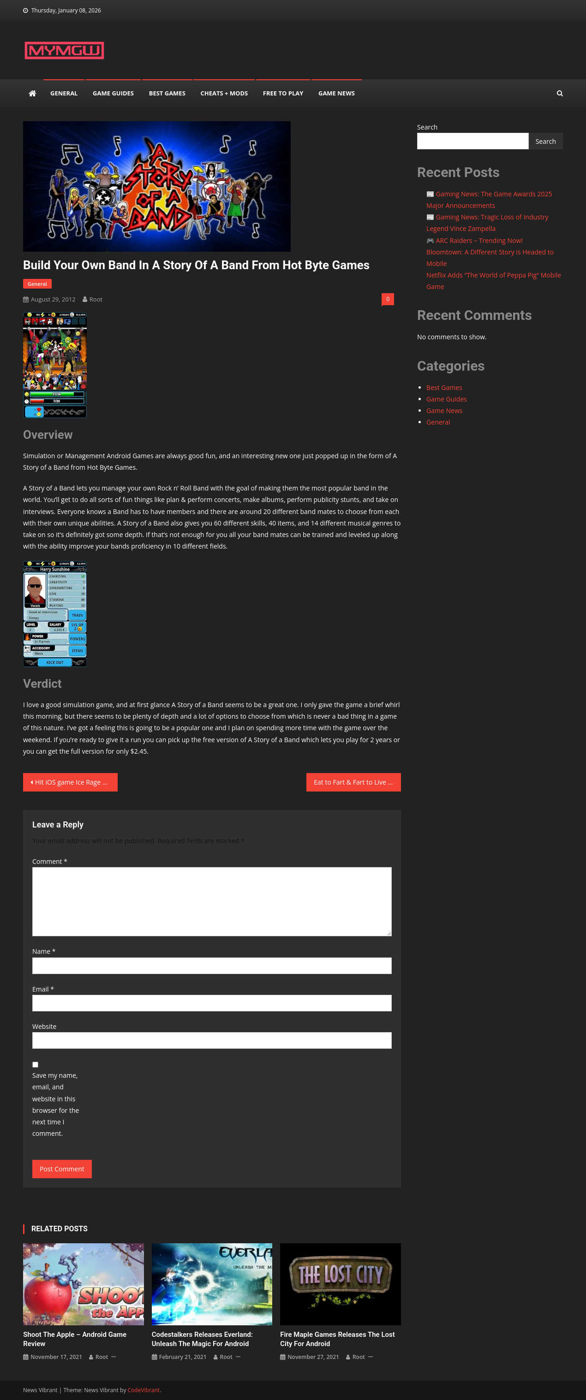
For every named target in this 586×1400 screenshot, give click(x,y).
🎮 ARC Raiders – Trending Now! (474, 240)
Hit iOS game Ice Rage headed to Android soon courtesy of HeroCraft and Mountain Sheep (76, 782)
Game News (336, 93)
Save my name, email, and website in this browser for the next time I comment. (55, 1104)
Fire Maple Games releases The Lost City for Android (337, 1339)
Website (44, 1026)
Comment (49, 861)
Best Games (167, 93)
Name (44, 951)
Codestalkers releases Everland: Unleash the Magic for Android (202, 1339)
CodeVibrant (144, 1390)
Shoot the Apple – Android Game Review (74, 1339)
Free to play (283, 93)
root (96, 299)
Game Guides (113, 93)
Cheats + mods (224, 93)
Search (427, 127)
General (64, 93)
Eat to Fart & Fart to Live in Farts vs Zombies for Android (357, 782)
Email (43, 989)
